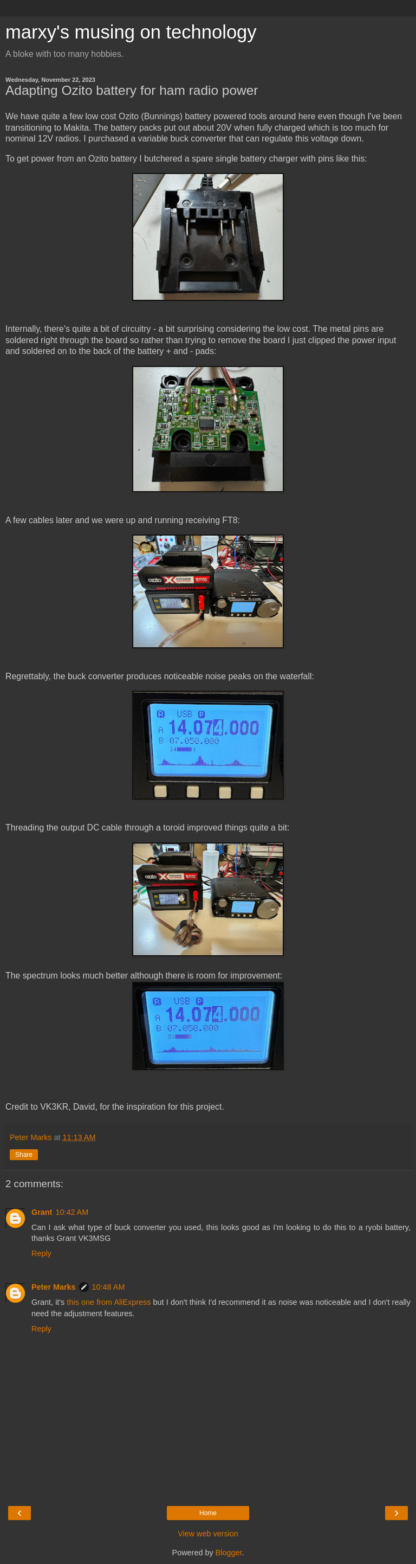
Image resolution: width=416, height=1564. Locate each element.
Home (208, 1513)
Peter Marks (53, 1287)
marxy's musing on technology (131, 32)
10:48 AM (108, 1287)
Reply (41, 1253)
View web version (208, 1533)
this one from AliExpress (109, 1302)
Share (23, 1154)
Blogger (229, 1552)
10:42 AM (71, 1212)
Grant (41, 1212)
